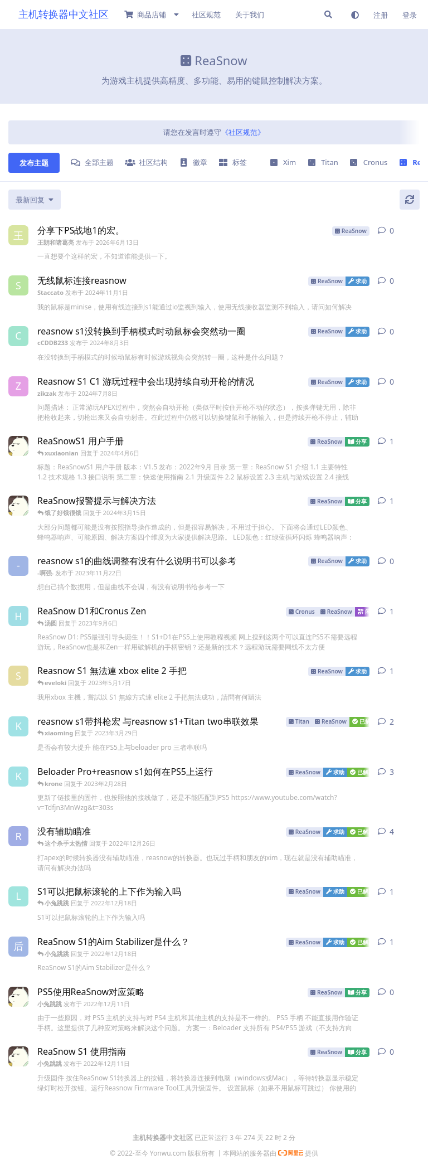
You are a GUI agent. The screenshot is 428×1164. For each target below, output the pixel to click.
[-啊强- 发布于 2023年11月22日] (18, 566)
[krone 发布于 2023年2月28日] (18, 726)
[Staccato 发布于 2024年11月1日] (18, 285)
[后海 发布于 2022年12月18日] (18, 947)
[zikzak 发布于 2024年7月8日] (18, 386)
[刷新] (410, 200)
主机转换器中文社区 (63, 14)
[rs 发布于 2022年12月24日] (18, 836)
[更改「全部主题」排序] (34, 200)
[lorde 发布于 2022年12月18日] (18, 896)
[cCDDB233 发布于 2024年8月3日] (18, 336)
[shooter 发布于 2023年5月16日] (18, 676)
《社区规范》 (243, 132)
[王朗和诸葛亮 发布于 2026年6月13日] (18, 235)
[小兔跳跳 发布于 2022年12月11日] (18, 446)
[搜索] (328, 14)
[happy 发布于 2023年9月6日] (18, 616)
